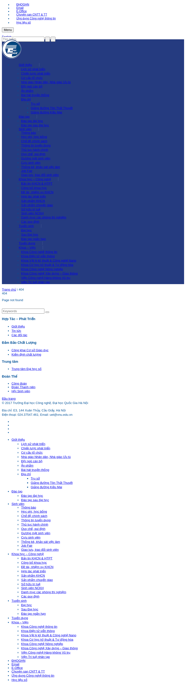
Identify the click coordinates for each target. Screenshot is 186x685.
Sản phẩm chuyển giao (37, 205)
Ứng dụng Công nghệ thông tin (36, 18)
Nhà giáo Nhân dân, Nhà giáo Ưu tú (46, 82)
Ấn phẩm (27, 91)
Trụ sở (35, 103)
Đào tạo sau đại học (35, 125)
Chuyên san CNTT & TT (31, 14)
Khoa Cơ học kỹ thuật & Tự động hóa (47, 265)
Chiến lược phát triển (35, 73)
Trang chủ (9, 289)
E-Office (21, 11)
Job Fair (26, 171)
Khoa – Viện (27, 247)
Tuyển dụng (27, 243)
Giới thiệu (25, 65)
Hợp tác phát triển (33, 196)
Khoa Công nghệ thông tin (39, 252)
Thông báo (28, 133)
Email (20, 8)
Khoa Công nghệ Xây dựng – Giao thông (49, 273)
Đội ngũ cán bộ (31, 86)
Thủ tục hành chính (34, 150)
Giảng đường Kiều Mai (46, 112)
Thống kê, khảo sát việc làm (40, 167)
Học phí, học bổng (34, 137)
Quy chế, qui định (33, 154)
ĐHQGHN (22, 4)
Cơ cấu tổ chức (32, 78)
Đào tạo (24, 116)
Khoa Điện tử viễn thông (38, 256)
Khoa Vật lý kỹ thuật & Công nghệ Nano (48, 260)
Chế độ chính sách (34, 141)
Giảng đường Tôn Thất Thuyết (52, 108)
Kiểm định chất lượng (26, 354)
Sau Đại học (29, 234)
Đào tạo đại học (32, 121)
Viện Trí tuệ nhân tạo (35, 282)
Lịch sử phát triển (33, 69)
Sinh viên (25, 129)
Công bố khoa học (34, 188)
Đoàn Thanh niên (24, 387)
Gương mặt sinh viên (35, 158)
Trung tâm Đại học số (27, 369)
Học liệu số (23, 22)
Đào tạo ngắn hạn (33, 239)
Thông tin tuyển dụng (36, 145)
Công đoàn (19, 383)
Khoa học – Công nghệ (35, 179)
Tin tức (16, 331)
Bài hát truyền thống (35, 95)
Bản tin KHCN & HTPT (37, 183)
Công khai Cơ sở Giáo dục (30, 350)
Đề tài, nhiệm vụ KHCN (37, 192)
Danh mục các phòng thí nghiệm (43, 217)
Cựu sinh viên (31, 162)
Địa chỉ (26, 99)
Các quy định (30, 221)
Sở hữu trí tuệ (30, 209)
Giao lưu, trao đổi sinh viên (40, 175)
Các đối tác (19, 335)
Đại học (26, 230)
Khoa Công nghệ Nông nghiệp (42, 269)
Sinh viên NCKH (32, 213)
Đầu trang (9, 398)
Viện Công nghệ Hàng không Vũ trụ (45, 278)
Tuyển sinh (26, 226)
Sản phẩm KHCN (33, 201)
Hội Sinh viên (21, 391)
